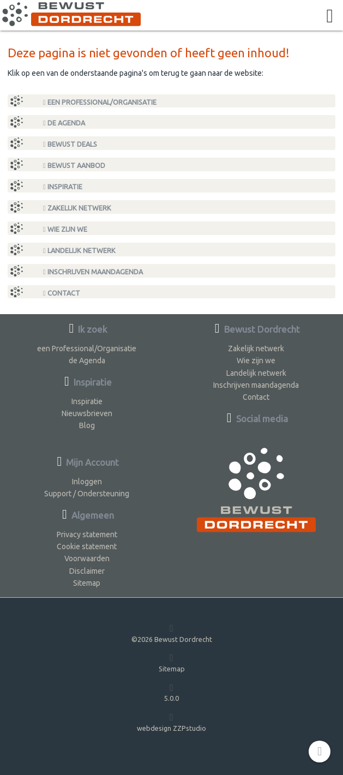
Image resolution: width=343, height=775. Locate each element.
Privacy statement (87, 534)
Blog (87, 425)
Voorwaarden (87, 558)
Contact (61, 293)
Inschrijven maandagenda (93, 272)
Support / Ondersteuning (86, 493)
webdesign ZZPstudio (171, 722)
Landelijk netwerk (79, 251)
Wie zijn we (65, 229)
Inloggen (87, 481)
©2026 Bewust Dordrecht (171, 633)
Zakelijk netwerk (77, 208)
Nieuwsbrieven (87, 413)
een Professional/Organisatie (100, 102)
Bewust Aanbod (74, 165)
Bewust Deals (70, 144)
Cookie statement (87, 546)
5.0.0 (171, 692)
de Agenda (64, 123)
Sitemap (86, 583)
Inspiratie (62, 187)
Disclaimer (87, 571)
